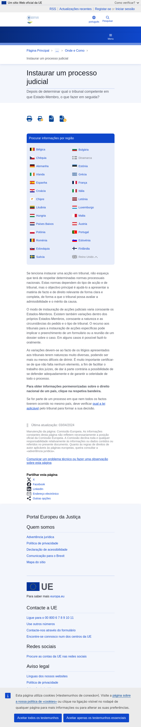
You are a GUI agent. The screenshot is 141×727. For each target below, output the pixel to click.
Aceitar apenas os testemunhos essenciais (96, 718)
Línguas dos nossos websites (47, 676)
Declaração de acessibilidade (47, 549)
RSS (53, 9)
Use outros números (41, 624)
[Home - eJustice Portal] (32, 19)
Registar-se (103, 9)
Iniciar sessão (125, 9)
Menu (111, 36)
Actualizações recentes (75, 9)
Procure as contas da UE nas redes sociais (57, 656)
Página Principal (38, 50)
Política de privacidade (42, 543)
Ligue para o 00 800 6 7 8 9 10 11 (50, 617)
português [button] (94, 19)
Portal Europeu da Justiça (54, 516)
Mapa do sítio (36, 562)
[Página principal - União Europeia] (40, 586)
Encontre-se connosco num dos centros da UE (59, 636)
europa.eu (57, 596)
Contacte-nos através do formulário (51, 630)
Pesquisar (107, 19)
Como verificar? (127, 2)
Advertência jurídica (40, 537)
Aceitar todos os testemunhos (38, 718)
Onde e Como (75, 50)
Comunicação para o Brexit (46, 556)
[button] (32, 479)
